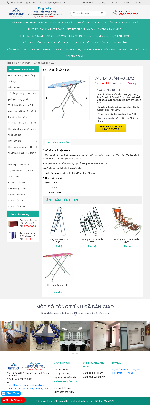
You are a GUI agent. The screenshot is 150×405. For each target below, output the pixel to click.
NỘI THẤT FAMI (74, 56)
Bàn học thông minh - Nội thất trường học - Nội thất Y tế (59, 42)
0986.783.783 (15, 400)
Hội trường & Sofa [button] (17, 188)
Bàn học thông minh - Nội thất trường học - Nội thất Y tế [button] (22, 152)
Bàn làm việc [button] (14, 87)
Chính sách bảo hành (93, 372)
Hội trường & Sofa (89, 49)
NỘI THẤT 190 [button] (16, 200)
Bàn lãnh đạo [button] (14, 140)
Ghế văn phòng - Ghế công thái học (33, 22)
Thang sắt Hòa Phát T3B (92, 241)
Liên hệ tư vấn (61, 369)
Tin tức (125, 2)
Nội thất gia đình (115, 49)
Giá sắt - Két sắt (64, 49)
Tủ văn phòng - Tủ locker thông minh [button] (21, 173)
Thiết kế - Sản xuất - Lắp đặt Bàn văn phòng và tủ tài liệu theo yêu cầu (64, 36)
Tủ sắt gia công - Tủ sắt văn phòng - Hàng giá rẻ (108, 22)
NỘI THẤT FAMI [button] (16, 206)
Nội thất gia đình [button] (16, 194)
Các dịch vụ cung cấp (64, 373)
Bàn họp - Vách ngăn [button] (18, 164)
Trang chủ (88, 2)
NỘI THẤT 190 (137, 49)
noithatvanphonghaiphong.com (32, 388)
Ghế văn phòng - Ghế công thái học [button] (21, 78)
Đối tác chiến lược (62, 387)
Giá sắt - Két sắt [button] (16, 182)
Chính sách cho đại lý (64, 391)
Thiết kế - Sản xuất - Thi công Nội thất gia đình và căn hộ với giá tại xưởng (74, 29)
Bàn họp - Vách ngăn (113, 42)
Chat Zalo (13, 393)
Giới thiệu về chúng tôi (65, 377)
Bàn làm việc (66, 22)
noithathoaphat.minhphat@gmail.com (26, 385)
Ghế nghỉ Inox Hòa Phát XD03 (126, 241)
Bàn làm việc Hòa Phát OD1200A (28, 221)
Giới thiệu (101, 2)
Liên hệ (137, 2)
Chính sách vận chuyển (94, 376)
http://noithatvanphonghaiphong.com (74, 401)
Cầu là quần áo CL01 (58, 285)
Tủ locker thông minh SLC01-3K (28, 234)
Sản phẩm (25, 62)
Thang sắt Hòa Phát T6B (58, 241)
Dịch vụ (114, 2)
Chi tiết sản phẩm (58, 142)
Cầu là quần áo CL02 (44, 62)
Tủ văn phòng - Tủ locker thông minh (26, 49)
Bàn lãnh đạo (120, 36)
